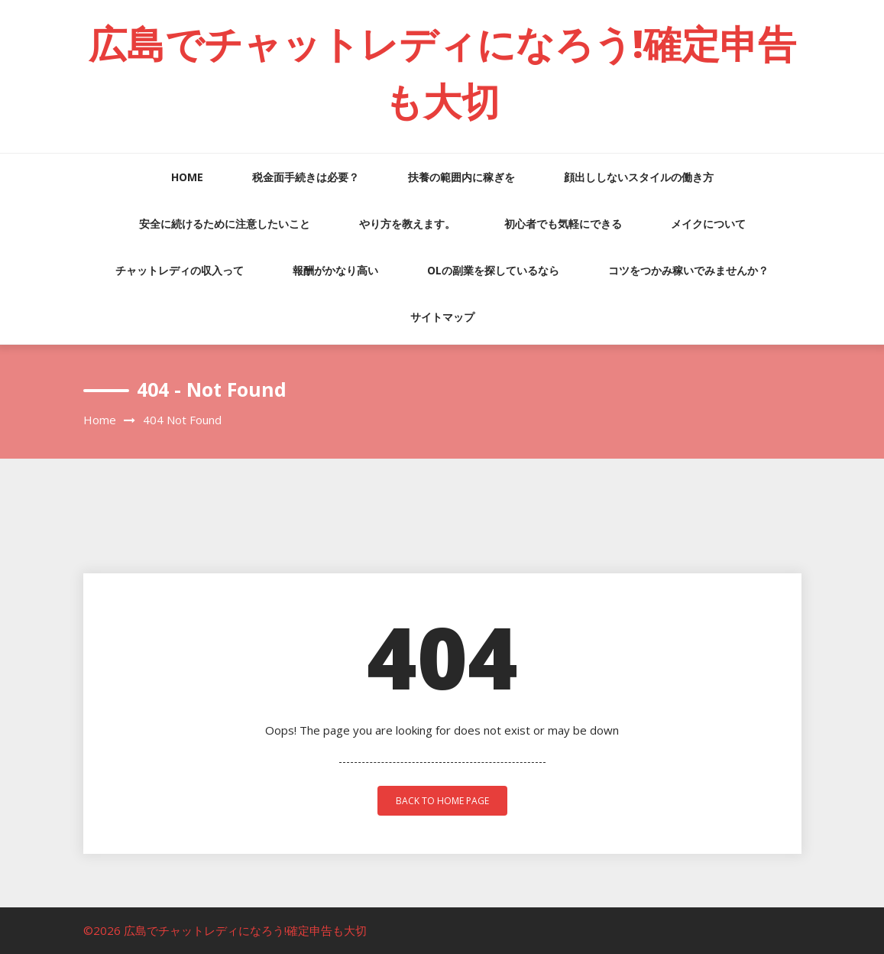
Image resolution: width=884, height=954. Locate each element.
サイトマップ (442, 317)
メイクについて (708, 223)
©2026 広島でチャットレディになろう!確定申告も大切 (225, 930)
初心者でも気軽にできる (563, 223)
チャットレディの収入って (179, 270)
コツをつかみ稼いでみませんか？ (688, 270)
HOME (187, 177)
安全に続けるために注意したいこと (224, 223)
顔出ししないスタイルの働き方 (639, 177)
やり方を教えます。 (407, 223)
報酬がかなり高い (335, 270)
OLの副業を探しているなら (493, 270)
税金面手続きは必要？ (305, 177)
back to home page (442, 800)
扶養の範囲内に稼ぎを (461, 177)
